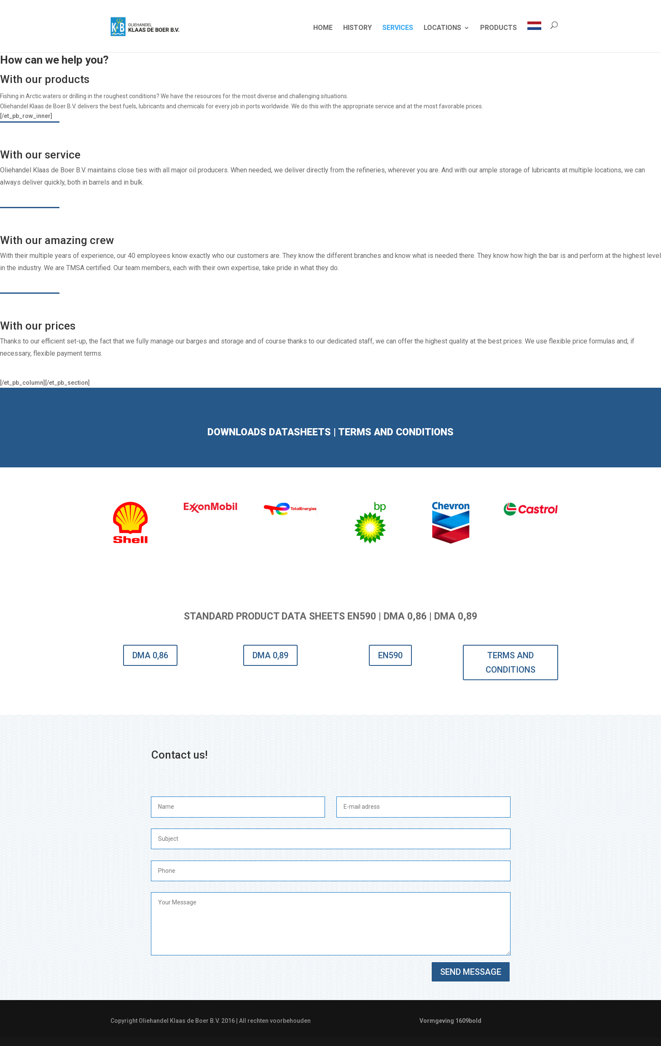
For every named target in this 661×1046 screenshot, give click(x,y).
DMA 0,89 (270, 655)
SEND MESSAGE (470, 972)
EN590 (390, 655)
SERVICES (397, 28)
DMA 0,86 (150, 655)
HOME (323, 28)
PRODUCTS (498, 28)
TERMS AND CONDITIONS (510, 662)
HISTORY (357, 28)
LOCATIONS (442, 28)
